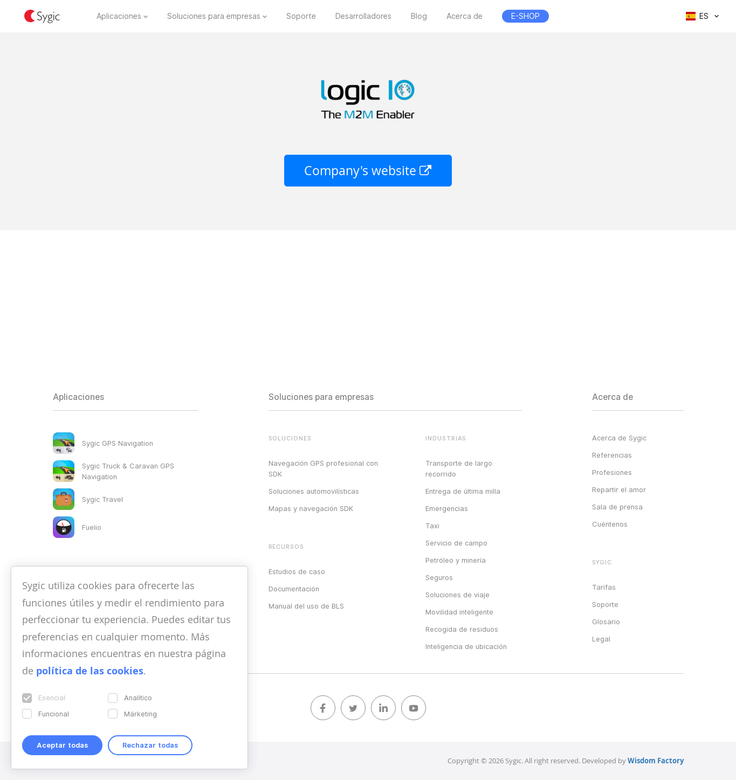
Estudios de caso (297, 571)
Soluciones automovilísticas (314, 491)
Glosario (606, 621)
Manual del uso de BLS (306, 606)
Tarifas (604, 587)
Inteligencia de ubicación (466, 646)
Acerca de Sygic (619, 437)
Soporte (301, 16)
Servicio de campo (456, 543)
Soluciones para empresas (213, 16)
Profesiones (612, 472)
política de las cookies (89, 671)
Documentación (294, 588)
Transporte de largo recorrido (458, 468)
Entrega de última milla (462, 491)
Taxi (432, 525)
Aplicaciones (119, 16)
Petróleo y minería (455, 560)
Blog (419, 16)
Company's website (368, 170)
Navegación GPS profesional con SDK (323, 468)
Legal (601, 638)
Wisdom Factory (656, 760)
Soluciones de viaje (457, 594)
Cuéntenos (610, 524)
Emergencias (446, 508)
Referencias (612, 455)
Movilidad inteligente (459, 612)
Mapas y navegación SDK (311, 508)
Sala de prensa (617, 506)
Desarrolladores (363, 16)
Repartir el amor (619, 489)
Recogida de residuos (461, 629)
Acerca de (464, 16)
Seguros (439, 577)
